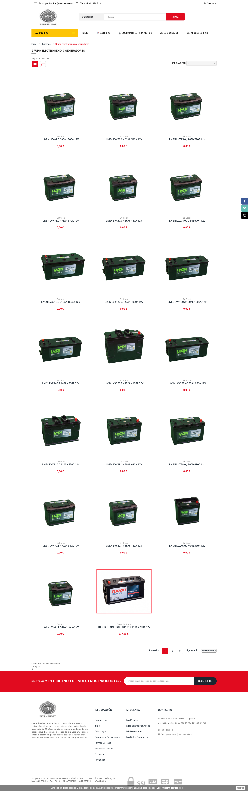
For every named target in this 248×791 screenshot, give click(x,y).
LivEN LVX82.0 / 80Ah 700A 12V (61, 139)
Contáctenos (101, 720)
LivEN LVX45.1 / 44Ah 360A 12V (61, 627)
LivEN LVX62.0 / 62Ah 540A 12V (124, 139)
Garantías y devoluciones (107, 737)
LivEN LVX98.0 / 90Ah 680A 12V (187, 464)
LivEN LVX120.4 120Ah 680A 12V (187, 383)
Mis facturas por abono (138, 726)
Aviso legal (100, 731)
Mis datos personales (137, 737)
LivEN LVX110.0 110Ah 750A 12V (60, 464)
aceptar (240, 788)
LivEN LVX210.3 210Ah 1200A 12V (60, 301)
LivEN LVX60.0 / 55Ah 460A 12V (124, 220)
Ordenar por (178, 63)
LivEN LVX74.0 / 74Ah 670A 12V (187, 220)
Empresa (99, 754)
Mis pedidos (132, 720)
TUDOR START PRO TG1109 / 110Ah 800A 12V (124, 627)
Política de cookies (104, 748)
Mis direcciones (134, 731)
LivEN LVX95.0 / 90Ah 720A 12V (187, 139)
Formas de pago (103, 743)
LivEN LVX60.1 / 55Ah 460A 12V (124, 545)
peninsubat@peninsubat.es (179, 734)
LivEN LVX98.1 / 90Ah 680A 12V (124, 464)
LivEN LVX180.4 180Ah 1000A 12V (124, 301)
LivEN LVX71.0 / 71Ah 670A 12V (61, 220)
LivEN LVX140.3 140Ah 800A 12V (60, 383)
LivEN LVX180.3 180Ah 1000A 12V (187, 301)
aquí (181, 788)
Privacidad (100, 760)
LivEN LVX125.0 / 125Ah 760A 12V (124, 383)
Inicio (34, 44)
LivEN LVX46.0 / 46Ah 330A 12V (187, 545)
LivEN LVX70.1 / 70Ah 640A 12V (61, 545)
